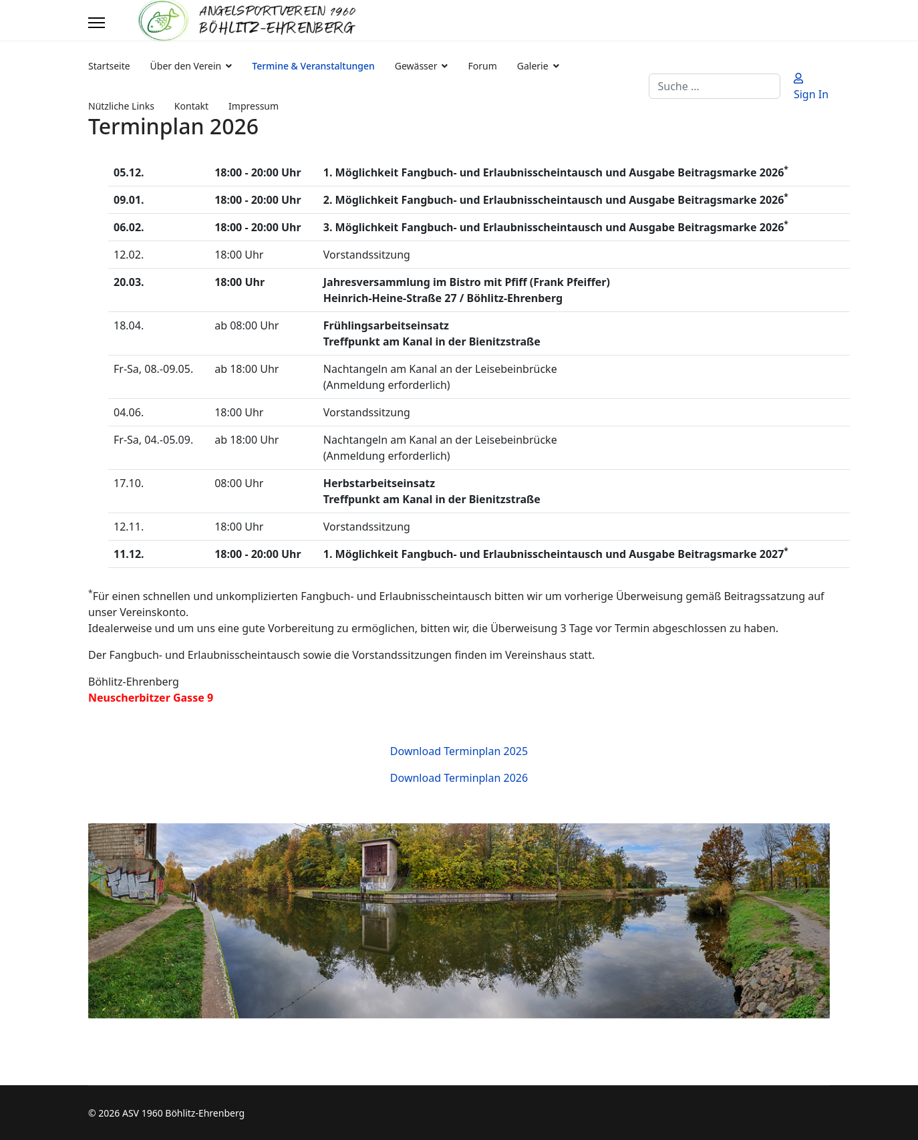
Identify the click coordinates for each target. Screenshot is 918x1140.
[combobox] (714, 86)
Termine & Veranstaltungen (313, 65)
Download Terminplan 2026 (459, 777)
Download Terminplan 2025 (459, 751)
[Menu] (96, 23)
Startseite (109, 65)
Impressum (253, 106)
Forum (482, 65)
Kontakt (191, 106)
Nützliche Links (121, 106)
